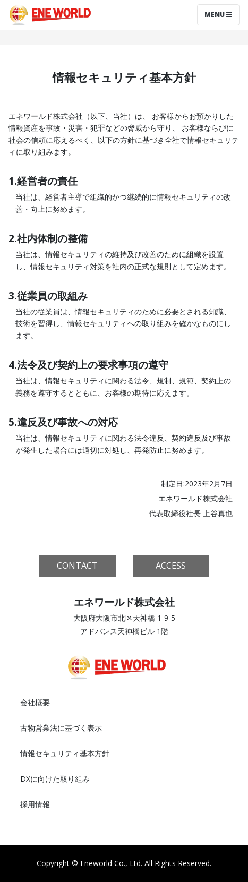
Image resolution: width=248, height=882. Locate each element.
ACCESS (171, 565)
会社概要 (35, 702)
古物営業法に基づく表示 (61, 728)
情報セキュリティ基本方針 (64, 753)
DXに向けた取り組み (55, 779)
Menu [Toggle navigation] (218, 14)
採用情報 (35, 804)
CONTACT (77, 565)
